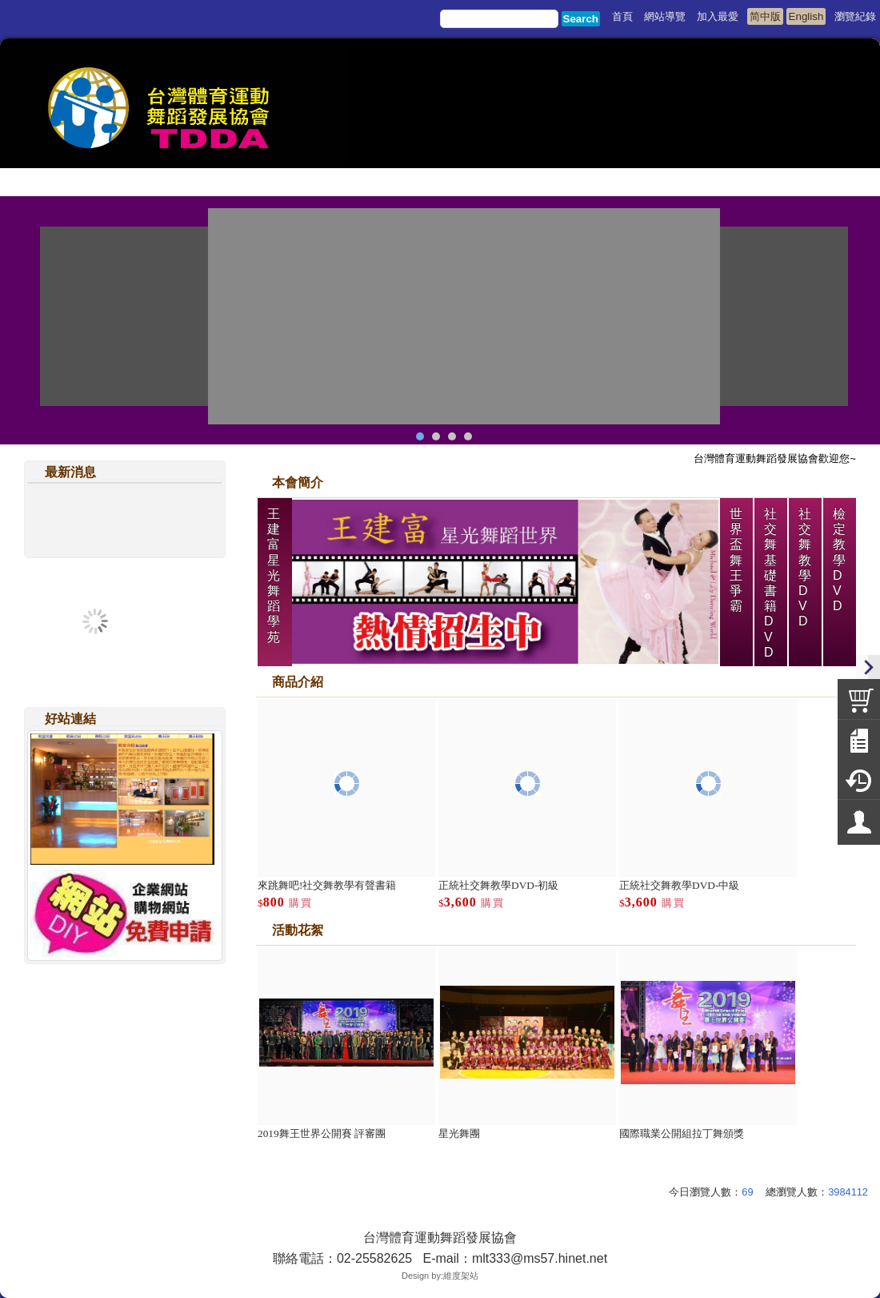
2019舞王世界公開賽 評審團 (322, 1133)
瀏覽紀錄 (855, 16)
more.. (211, 495)
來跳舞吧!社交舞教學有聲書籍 (327, 885)
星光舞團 (459, 1133)
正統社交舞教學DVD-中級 (679, 885)
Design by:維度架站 (440, 1275)
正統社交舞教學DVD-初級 (498, 885)
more (842, 955)
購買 (301, 903)
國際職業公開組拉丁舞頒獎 (681, 1133)
